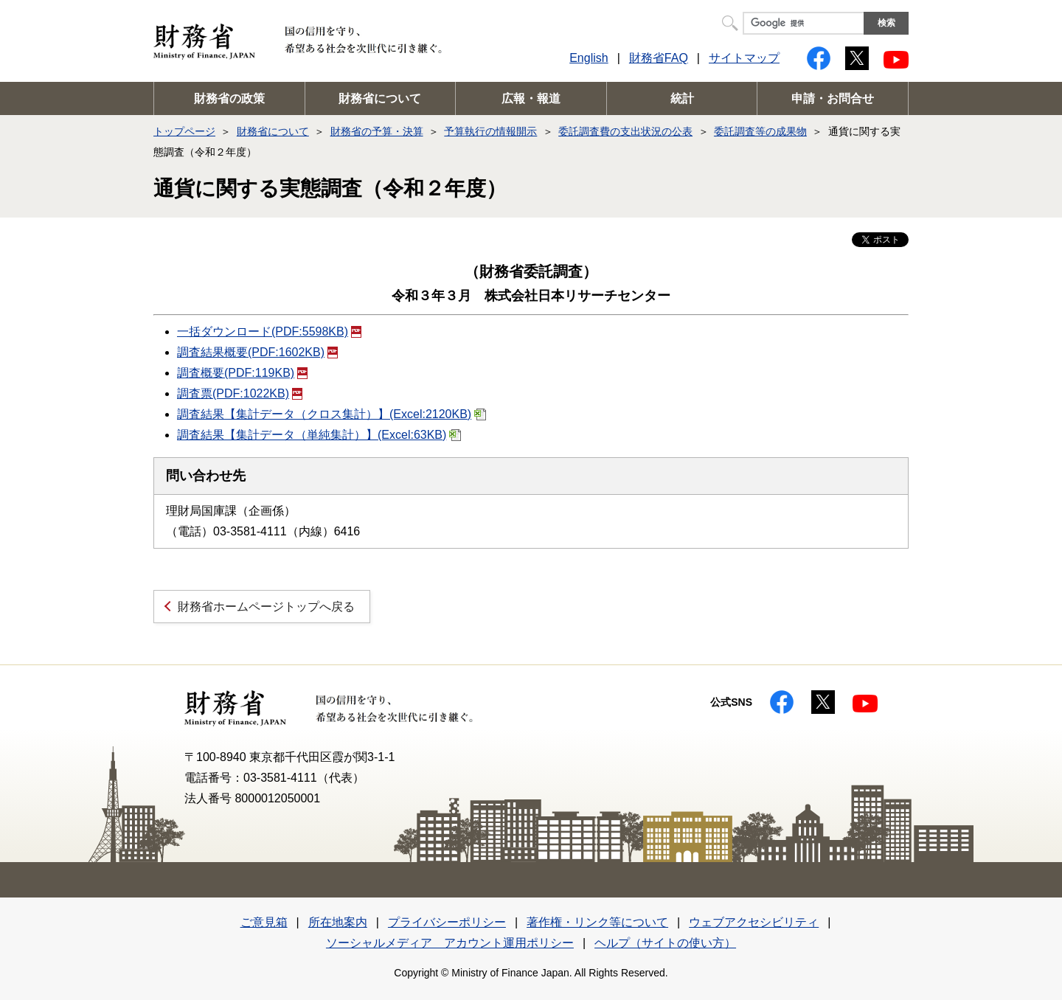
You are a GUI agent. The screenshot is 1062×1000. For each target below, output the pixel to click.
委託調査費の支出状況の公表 (625, 131)
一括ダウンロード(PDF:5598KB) (269, 331)
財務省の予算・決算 (376, 131)
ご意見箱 (264, 922)
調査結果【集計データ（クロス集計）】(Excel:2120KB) (331, 414)
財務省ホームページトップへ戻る (266, 606)
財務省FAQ (658, 58)
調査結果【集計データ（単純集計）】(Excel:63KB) (319, 434)
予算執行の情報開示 (490, 131)
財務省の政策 (229, 98)
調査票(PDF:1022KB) (239, 393)
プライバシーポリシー (447, 922)
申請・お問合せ (832, 98)
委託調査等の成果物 (760, 131)
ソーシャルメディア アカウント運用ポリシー (450, 943)
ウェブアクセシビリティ (754, 922)
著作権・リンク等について (597, 922)
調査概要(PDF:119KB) (242, 373)
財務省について (380, 98)
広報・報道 (531, 98)
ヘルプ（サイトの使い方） (665, 943)
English (588, 58)
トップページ (184, 131)
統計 (682, 98)
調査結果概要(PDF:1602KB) (257, 352)
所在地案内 (337, 922)
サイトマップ (744, 58)
